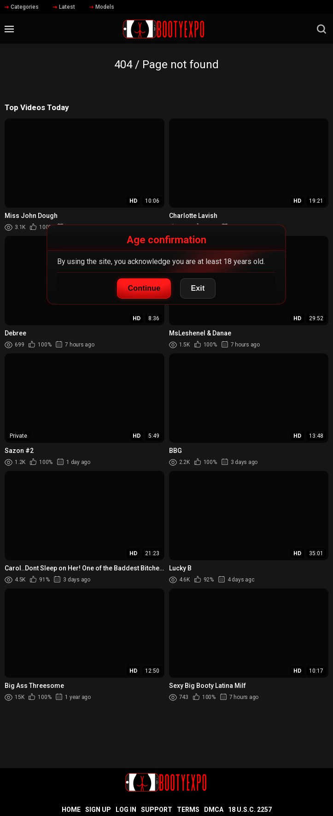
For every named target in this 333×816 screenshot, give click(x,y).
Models (101, 7)
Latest (64, 7)
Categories (22, 7)
